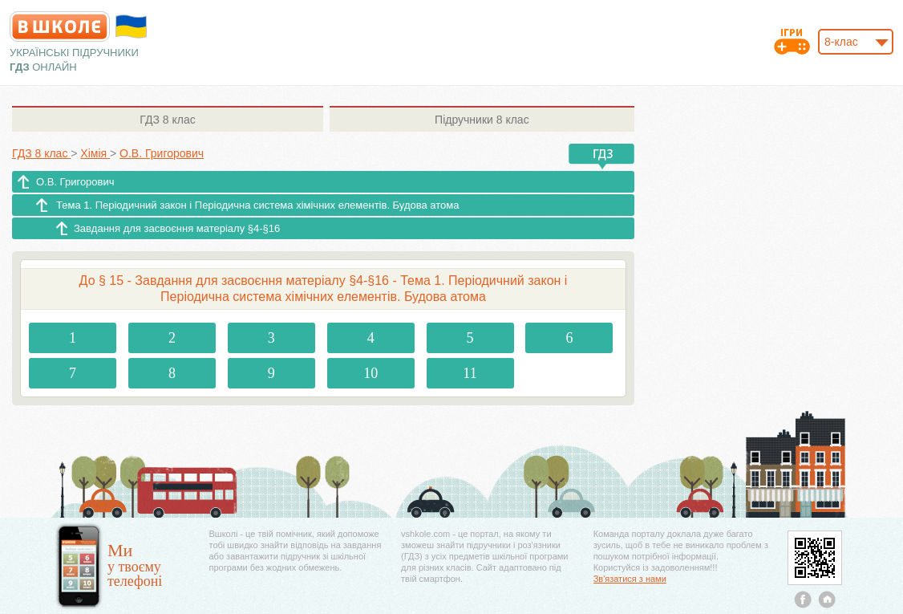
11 (469, 373)
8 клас (167, 119)
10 (370, 373)
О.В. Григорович (75, 182)
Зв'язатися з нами (629, 579)
